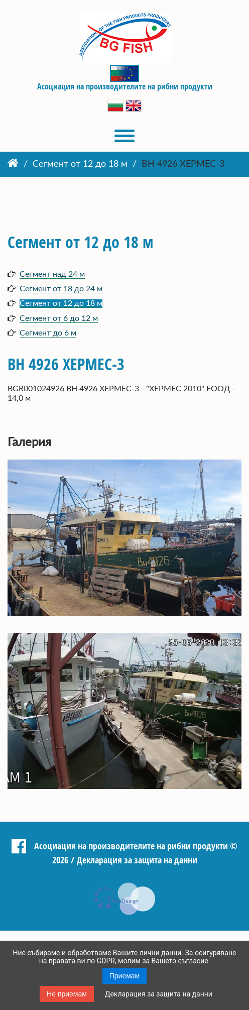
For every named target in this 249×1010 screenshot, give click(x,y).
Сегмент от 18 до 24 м (61, 289)
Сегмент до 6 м (48, 333)
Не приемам (67, 994)
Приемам (124, 976)
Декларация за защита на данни (158, 994)
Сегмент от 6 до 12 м (59, 318)
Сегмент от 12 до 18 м (80, 164)
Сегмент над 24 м (52, 274)
